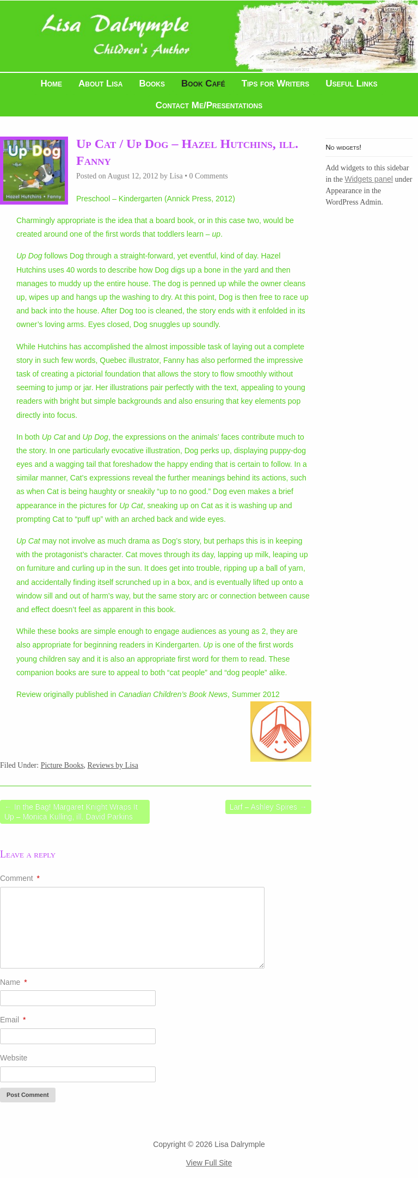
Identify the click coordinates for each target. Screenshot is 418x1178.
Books (152, 83)
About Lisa (100, 83)
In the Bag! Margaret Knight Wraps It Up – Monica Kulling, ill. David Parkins (71, 812)
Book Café (203, 83)
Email (13, 1019)
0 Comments (208, 176)
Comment (20, 878)
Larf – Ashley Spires (268, 807)
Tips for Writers (276, 83)
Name (13, 982)
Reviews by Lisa (113, 765)
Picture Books (62, 765)
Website (13, 1057)
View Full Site (209, 1162)
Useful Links (351, 83)
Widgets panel (369, 179)
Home (51, 83)
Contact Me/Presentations (209, 105)
